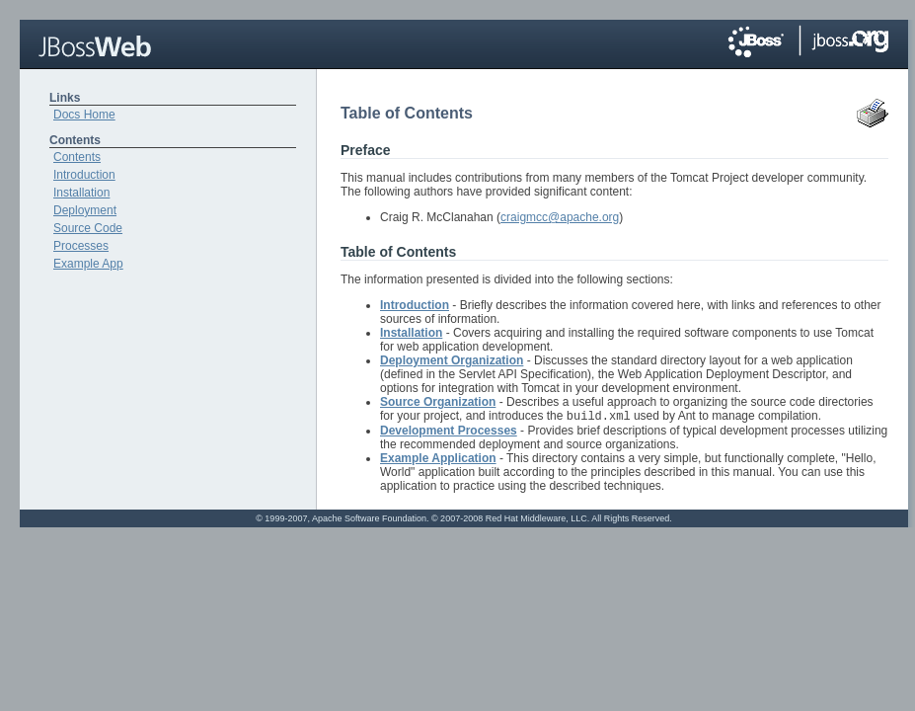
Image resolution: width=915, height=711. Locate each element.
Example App (88, 264)
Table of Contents (398, 252)
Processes (81, 246)
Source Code (87, 228)
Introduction (84, 175)
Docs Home (84, 114)
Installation (81, 192)
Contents (77, 157)
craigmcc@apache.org (559, 217)
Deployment (84, 210)
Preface (366, 150)
